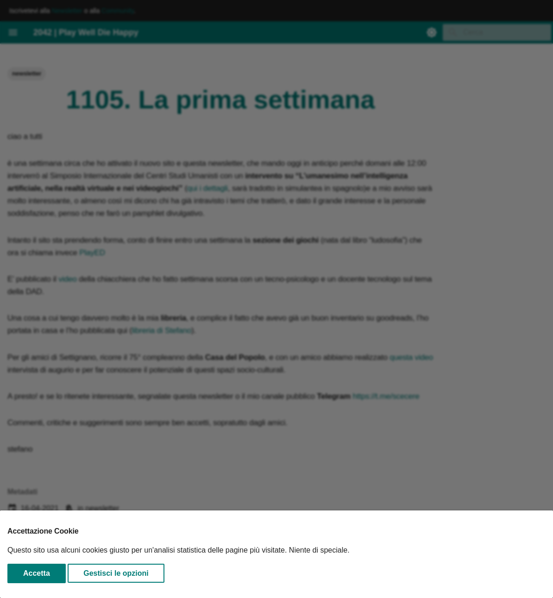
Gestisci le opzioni (115, 573)
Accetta (36, 573)
